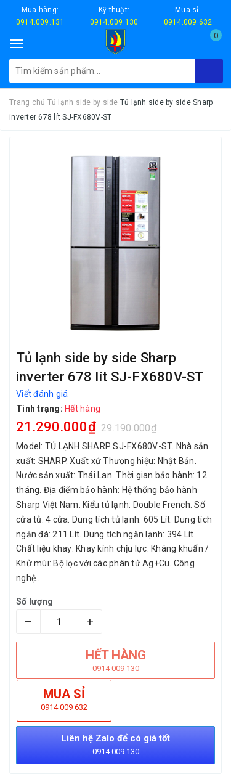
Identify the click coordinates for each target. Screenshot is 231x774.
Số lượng (34, 601)
